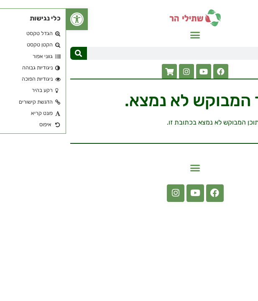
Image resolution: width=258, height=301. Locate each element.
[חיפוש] (12, 53)
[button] (129, 35)
